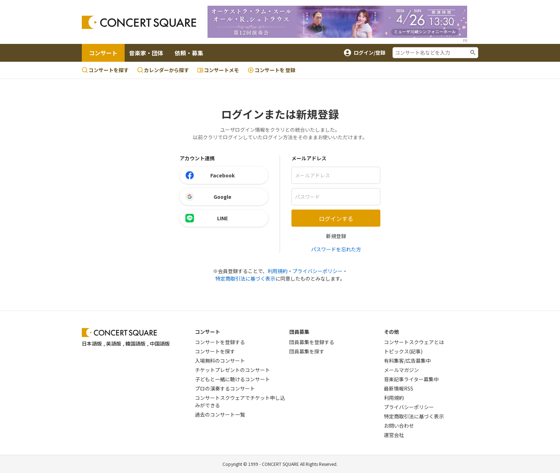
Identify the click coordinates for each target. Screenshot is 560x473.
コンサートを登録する (220, 342)
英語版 (113, 343)
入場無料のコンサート (220, 360)
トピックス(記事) (403, 351)
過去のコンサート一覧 (220, 414)
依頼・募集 (189, 53)
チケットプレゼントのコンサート (232, 369)
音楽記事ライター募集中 (411, 379)
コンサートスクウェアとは (414, 342)
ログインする (336, 218)
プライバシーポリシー (317, 271)
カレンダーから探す (163, 70)
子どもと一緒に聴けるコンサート (232, 379)
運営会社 (394, 434)
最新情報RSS (398, 388)
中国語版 (160, 343)
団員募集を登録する (311, 342)
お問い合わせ (399, 425)
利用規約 (278, 271)
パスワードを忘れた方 (336, 249)
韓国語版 (135, 343)
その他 (391, 331)
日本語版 (92, 343)
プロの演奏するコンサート (225, 388)
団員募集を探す (306, 351)
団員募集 (299, 331)
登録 (271, 70)
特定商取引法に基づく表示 (245, 278)
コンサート (103, 53)
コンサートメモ (218, 70)
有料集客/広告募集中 (407, 360)
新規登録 (336, 236)
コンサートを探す (105, 70)
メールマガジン (401, 369)
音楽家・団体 (146, 53)
